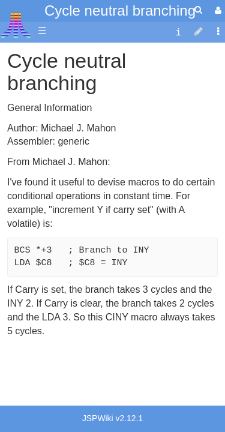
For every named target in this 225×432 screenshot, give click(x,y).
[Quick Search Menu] (198, 10)
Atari (16, 25)
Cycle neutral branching (120, 10)
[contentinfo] (178, 31)
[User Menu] (216, 10)
